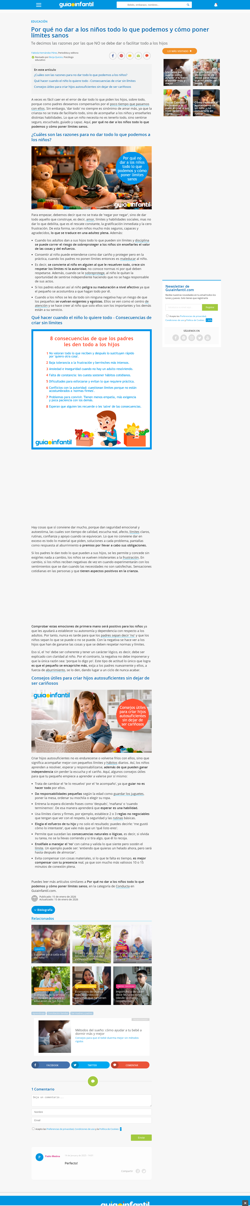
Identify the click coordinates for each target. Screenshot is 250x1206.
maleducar (128, 259)
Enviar (141, 1137)
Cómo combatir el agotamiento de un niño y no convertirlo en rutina (206, 108)
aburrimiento (55, 670)
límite (39, 848)
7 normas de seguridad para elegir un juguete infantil (131, 956)
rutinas (118, 818)
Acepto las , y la (77, 1129)
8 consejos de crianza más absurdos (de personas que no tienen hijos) (90, 996)
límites (134, 532)
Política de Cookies (109, 1129)
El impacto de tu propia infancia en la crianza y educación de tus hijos (49, 998)
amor (90, 219)
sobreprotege (95, 273)
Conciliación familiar (58, 1013)
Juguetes (39, 949)
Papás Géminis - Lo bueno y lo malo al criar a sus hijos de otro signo (177, 108)
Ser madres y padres (44, 989)
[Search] (188, 5)
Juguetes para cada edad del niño (50, 956)
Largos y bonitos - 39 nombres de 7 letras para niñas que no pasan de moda (206, 77)
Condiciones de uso (85, 1129)
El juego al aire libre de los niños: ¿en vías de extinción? (90, 956)
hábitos (111, 763)
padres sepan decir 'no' (118, 635)
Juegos (79, 947)
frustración (131, 557)
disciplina (142, 240)
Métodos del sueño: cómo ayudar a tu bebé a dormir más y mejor (176, 77)
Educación (39, 21)
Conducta (123, 886)
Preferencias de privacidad (60, 1129)
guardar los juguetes (129, 794)
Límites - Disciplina (125, 986)
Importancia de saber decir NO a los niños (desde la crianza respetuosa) (130, 996)
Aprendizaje (38, 1013)
